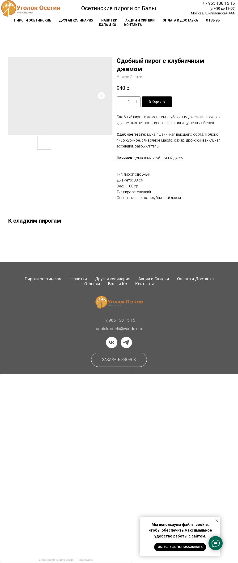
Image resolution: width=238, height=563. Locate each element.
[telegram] (126, 342)
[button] (119, 360)
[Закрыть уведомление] (216, 520)
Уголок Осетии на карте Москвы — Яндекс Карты (66, 560)
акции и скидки (140, 20)
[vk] (111, 342)
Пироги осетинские (44, 278)
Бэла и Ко (107, 25)
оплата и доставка (180, 20)
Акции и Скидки (153, 278)
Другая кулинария (112, 278)
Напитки (79, 278)
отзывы (213, 20)
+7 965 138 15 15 (219, 3)
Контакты (144, 283)
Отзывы (92, 283)
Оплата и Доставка (195, 278)
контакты (133, 25)
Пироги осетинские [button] (32, 20)
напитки (109, 20)
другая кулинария (76, 20)
